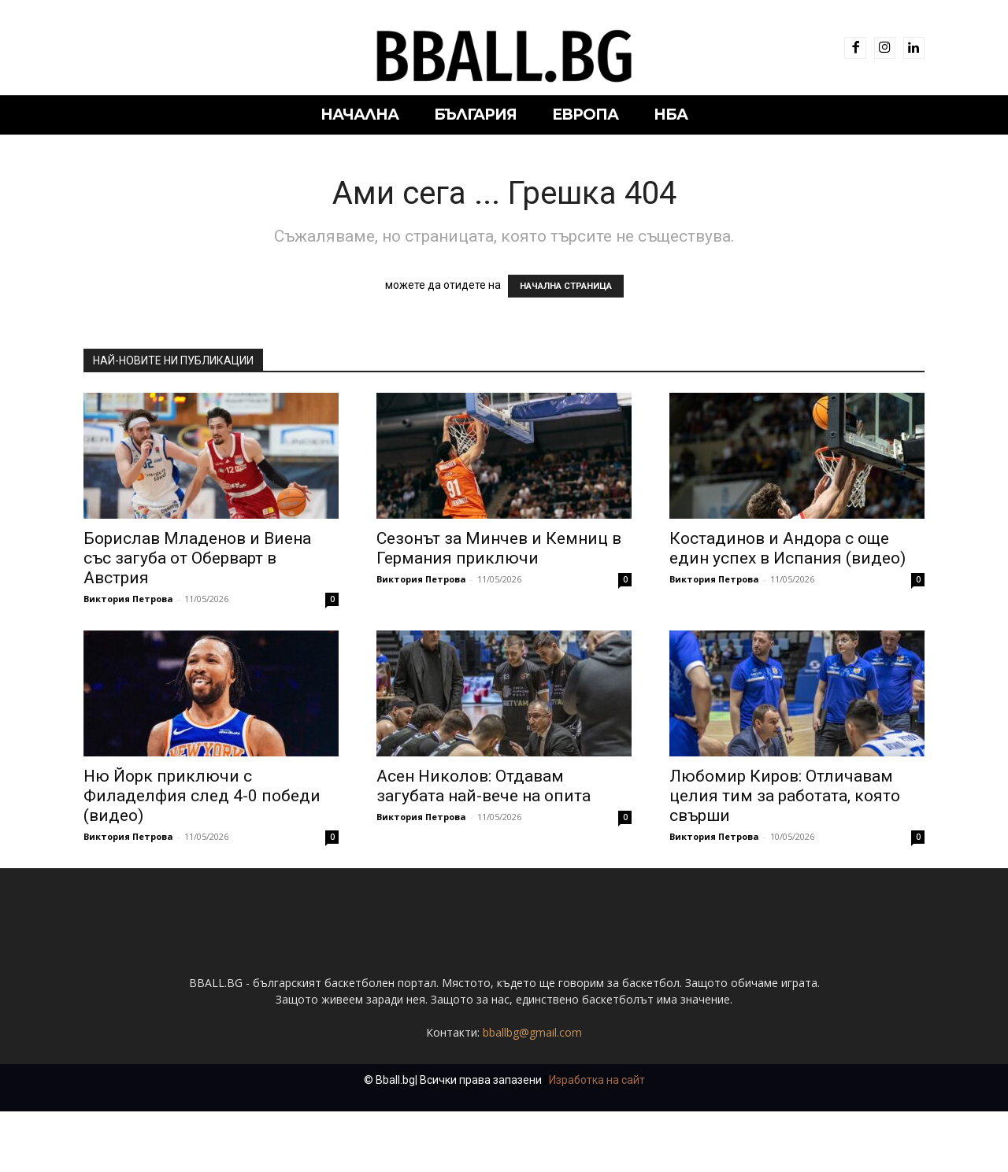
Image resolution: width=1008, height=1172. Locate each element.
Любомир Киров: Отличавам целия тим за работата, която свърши (784, 796)
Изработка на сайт (597, 1140)
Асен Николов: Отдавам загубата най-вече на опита (483, 786)
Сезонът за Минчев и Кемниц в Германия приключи (498, 548)
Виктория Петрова (128, 598)
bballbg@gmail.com (532, 1092)
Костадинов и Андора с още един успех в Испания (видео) (787, 548)
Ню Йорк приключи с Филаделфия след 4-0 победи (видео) (202, 796)
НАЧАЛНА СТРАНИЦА (566, 286)
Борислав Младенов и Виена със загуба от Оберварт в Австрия (197, 558)
